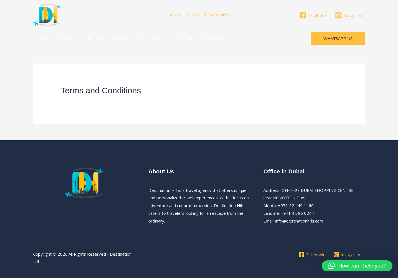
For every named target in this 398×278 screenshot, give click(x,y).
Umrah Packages (128, 38)
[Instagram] (349, 15)
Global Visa (93, 38)
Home (43, 38)
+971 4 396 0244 (297, 213)
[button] (338, 38)
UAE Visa (65, 38)
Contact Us (213, 38)
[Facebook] (313, 15)
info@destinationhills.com (299, 221)
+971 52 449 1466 (210, 14)
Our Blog (186, 38)
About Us (161, 38)
